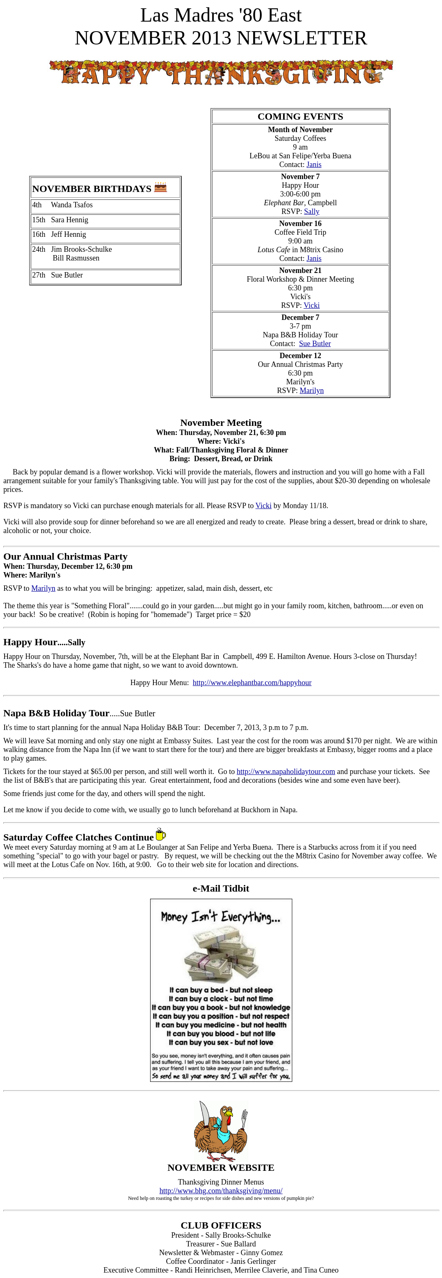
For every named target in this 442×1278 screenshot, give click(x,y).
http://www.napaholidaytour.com (286, 771)
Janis (313, 164)
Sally (311, 211)
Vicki (312, 305)
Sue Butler (315, 343)
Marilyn (312, 390)
